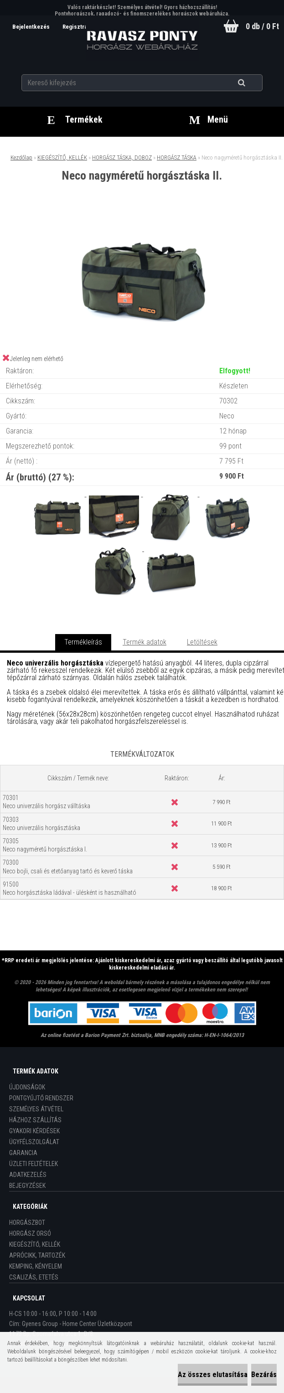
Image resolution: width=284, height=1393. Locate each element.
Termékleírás (83, 642)
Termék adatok (144, 642)
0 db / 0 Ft (262, 26)
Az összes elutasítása (213, 1374)
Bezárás (264, 1374)
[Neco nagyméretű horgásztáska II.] (142, 219)
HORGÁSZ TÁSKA (176, 157)
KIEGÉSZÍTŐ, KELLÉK (62, 157)
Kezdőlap (21, 157)
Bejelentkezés (31, 26)
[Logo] (142, 40)
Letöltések (202, 642)
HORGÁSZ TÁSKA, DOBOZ (122, 157)
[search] (253, 83)
